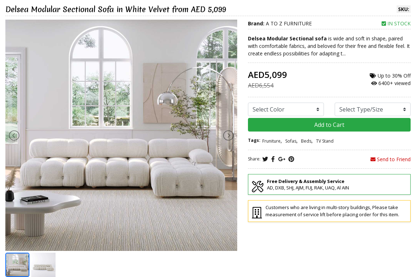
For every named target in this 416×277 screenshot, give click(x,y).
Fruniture (271, 141)
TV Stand (325, 141)
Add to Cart (329, 125)
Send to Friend (390, 159)
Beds (306, 141)
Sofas (290, 141)
